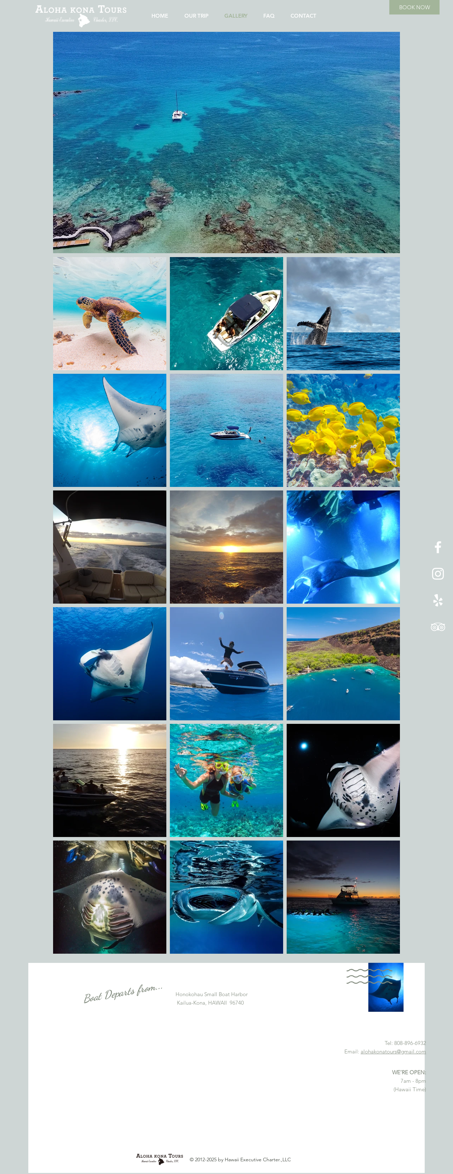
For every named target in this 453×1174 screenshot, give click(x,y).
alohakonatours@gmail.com (393, 1051)
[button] (226, 142)
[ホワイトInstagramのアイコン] (438, 574)
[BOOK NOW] (414, 7)
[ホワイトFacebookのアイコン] (438, 547)
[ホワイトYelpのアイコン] (438, 600)
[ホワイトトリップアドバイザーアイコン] (438, 627)
